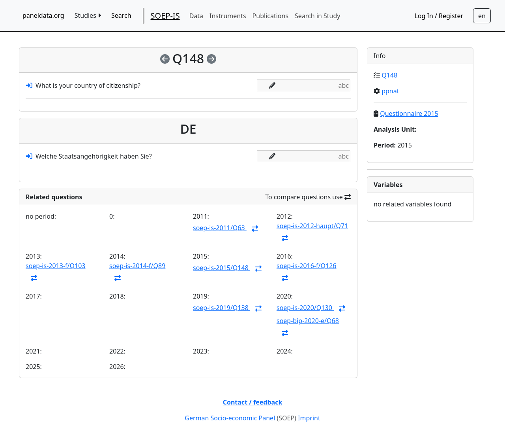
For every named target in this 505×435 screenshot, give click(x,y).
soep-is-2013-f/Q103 (55, 265)
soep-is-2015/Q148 (221, 267)
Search (121, 15)
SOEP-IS (165, 15)
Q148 (389, 75)
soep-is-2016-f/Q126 (306, 265)
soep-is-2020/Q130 (305, 307)
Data (196, 15)
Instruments (227, 15)
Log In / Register (438, 15)
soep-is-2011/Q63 (220, 227)
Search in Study (317, 15)
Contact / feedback (252, 402)
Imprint (309, 418)
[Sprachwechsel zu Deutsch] (482, 15)
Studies (88, 15)
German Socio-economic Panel (230, 418)
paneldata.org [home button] (43, 15)
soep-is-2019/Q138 (221, 307)
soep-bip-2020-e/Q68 (308, 320)
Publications (270, 15)
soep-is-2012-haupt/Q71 (312, 225)
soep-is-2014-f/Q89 (137, 265)
